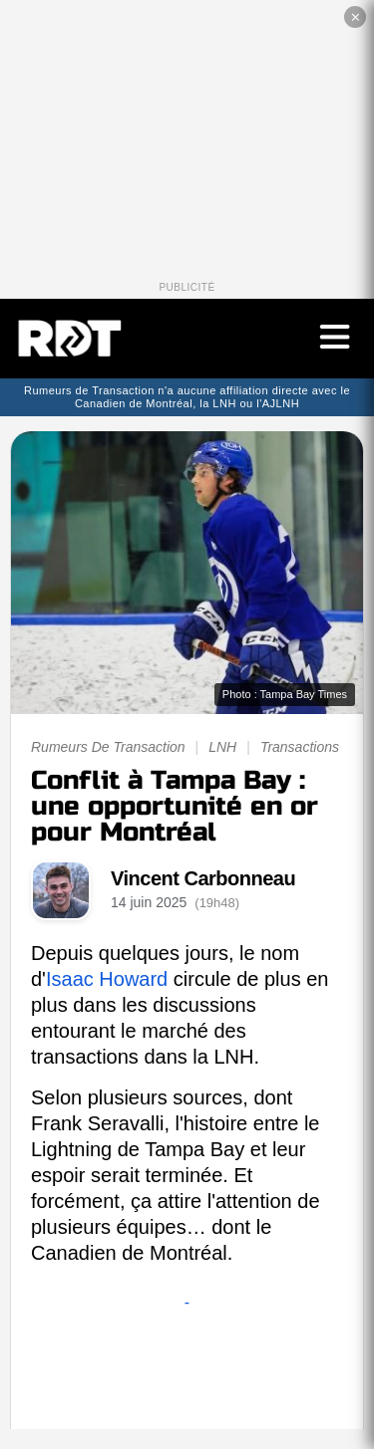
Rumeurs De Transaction (108, 747)
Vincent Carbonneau (203, 878)
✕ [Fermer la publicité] (355, 17)
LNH (222, 747)
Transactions (299, 747)
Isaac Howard (107, 979)
